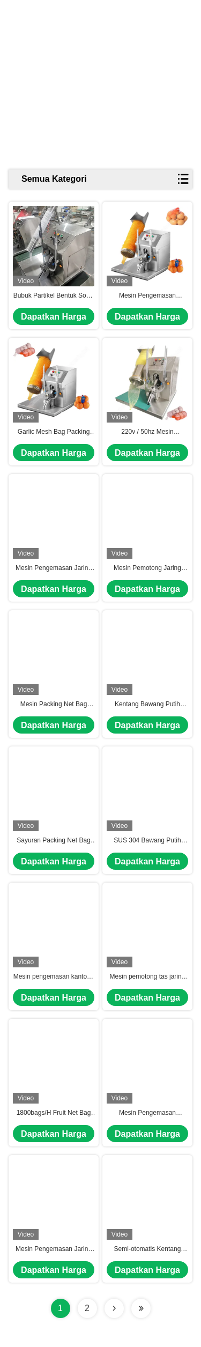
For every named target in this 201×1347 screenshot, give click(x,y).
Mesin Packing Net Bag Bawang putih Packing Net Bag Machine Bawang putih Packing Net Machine (53, 704)
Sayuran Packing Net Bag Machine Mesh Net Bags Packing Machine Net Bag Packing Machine (54, 841)
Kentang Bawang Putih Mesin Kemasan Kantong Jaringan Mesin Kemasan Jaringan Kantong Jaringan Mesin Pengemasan (147, 704)
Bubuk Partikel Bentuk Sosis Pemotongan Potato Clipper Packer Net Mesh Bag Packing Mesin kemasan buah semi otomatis (53, 296)
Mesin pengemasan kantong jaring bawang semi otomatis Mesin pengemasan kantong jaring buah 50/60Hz (53, 977)
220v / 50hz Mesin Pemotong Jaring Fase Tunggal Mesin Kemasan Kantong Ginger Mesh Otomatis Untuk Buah (147, 432)
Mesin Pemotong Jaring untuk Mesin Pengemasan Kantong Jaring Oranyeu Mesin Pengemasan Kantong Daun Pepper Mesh (147, 568)
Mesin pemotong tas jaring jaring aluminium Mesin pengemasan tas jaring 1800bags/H (147, 977)
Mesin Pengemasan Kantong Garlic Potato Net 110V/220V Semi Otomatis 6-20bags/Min (147, 296)
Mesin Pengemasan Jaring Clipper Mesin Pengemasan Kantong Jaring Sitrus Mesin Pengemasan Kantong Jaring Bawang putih (53, 1249)
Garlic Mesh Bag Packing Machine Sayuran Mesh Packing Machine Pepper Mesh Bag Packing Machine (54, 432)
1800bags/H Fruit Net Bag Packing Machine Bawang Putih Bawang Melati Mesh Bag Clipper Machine (54, 1113)
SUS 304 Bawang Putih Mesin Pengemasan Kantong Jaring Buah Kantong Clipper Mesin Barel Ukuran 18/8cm (147, 841)
